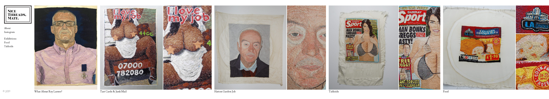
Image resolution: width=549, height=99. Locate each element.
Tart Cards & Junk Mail (113, 91)
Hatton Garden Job (225, 91)
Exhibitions (10, 38)
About (7, 28)
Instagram (9, 32)
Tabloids (8, 46)
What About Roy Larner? (48, 91)
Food (7, 42)
